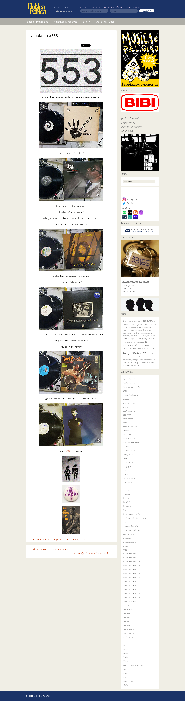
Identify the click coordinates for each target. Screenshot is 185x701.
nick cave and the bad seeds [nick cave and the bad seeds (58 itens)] (134, 342)
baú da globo (128, 415)
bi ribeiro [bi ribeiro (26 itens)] (134, 321)
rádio (68, 539)
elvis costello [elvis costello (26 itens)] (138, 330)
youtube (126, 685)
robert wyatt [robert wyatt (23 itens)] (141, 357)
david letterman (129, 438)
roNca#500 (127, 617)
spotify (125, 653)
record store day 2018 (131, 573)
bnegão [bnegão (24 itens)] (140, 321)
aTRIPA (86, 21)
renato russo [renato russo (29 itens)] (133, 357)
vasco (125, 669)
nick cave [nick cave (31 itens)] (151, 338)
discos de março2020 (131, 442)
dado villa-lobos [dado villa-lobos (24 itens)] (133, 327)
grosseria (126, 474)
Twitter (128, 203)
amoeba (126, 407)
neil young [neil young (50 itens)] (143, 338)
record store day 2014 (131, 558)
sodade (126, 649)
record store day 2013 (131, 554)
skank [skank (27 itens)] (141, 360)
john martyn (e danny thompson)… (92, 553)
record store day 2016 (131, 565)
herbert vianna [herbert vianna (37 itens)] (137, 333)
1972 (125, 391)
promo (125, 546)
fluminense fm (128, 462)
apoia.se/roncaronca (63, 11)
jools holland (128, 502)
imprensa (126, 486)
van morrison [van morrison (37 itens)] (131, 365)
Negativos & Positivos (65, 21)
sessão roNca (128, 637)
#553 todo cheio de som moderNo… (51, 549)
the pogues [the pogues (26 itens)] (126, 362)
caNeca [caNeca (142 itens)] (146, 324)
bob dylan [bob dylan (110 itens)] (147, 320)
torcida (125, 657)
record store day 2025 (131, 601)
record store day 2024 (131, 597)
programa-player (129, 542)
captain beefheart (129, 426)
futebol (125, 470)
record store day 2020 (131, 581)
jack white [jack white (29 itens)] (145, 333)
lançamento (127, 506)
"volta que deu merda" (131, 387)
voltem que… (128, 681)
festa (125, 458)
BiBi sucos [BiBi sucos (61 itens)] (127, 321)
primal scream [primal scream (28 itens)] (141, 348)
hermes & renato (129, 478)
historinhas (127, 482)
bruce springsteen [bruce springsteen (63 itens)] (135, 324)
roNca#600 (127, 621)
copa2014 (127, 434)
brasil (125, 423)
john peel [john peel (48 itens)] (133, 335)
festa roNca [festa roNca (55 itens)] (147, 330)
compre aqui (127, 130)
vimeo (125, 673)
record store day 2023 (131, 593)
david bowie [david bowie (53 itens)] (143, 327)
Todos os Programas (37, 21)
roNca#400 (127, 613)
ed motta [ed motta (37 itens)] (131, 330)
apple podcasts (129, 411)
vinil (124, 677)
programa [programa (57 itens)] (150, 348)
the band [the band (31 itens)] (147, 360)
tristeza (125, 661)
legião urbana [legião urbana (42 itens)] (150, 336)
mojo (125, 522)
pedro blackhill (128, 534)
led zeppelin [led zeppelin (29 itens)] (141, 336)
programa (60, 539)
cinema (126, 430)
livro (124, 510)
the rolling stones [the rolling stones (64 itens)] (137, 362)
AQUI (68, 451)
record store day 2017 (131, 569)
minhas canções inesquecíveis (134, 518)
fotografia (127, 466)
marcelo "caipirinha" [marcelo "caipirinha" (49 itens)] (131, 338)
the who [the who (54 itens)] (147, 362)
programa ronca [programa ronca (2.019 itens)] (136, 352)
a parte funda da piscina (132, 395)
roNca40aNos (128, 629)
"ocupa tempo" (129, 379)
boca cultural (128, 419)
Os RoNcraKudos (105, 21)
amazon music (129, 403)
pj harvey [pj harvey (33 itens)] (133, 348)
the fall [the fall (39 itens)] (152, 359)
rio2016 (126, 605)
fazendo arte (128, 446)
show (125, 645)
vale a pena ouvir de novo (133, 665)
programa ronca (82, 539)
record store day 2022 (131, 589)
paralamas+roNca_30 (131, 530)
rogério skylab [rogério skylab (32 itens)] (134, 360)
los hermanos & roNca (131, 514)
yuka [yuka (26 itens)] (138, 365)
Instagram (130, 199)
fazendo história (129, 450)
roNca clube (127, 609)
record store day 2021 (131, 585)
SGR (124, 641)
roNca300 (127, 625)
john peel (126, 498)
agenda (126, 399)
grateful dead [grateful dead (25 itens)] (127, 333)
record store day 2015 (131, 561)
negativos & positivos (131, 526)
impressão (127, 490)
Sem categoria (128, 633)
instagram (127, 494)
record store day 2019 (131, 577)
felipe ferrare (127, 454)
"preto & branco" (129, 383)
